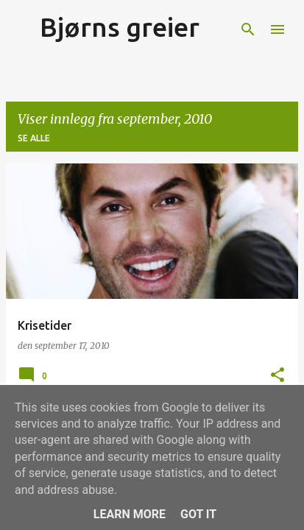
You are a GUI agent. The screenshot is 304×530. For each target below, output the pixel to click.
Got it (198, 514)
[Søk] (248, 29)
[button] (277, 376)
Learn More (129, 514)
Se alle (34, 138)
